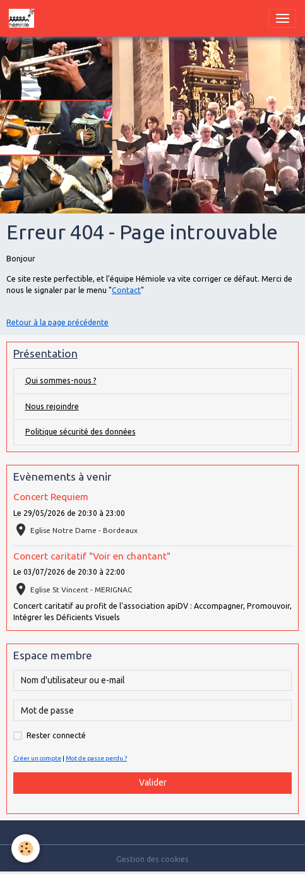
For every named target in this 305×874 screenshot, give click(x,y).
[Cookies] (25, 848)
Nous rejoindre (52, 406)
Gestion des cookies (152, 859)
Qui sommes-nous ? (61, 380)
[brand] (24, 18)
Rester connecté (56, 735)
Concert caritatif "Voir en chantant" (91, 556)
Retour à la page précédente (57, 322)
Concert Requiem (50, 496)
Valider (153, 782)
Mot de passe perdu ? (96, 758)
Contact (126, 290)
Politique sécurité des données (80, 432)
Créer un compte (37, 758)
